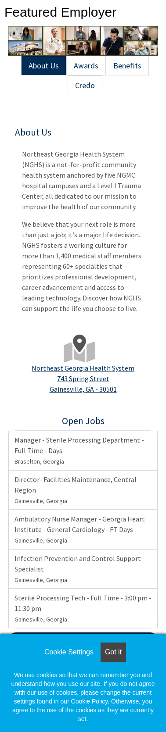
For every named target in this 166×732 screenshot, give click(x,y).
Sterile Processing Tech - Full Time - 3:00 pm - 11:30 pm (83, 608)
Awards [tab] (86, 66)
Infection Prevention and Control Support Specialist (77, 569)
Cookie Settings (69, 652)
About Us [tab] (44, 66)
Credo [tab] (85, 85)
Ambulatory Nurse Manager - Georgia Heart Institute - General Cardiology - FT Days (79, 529)
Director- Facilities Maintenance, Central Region (75, 490)
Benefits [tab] (127, 66)
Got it (113, 652)
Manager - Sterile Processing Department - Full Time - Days (79, 450)
